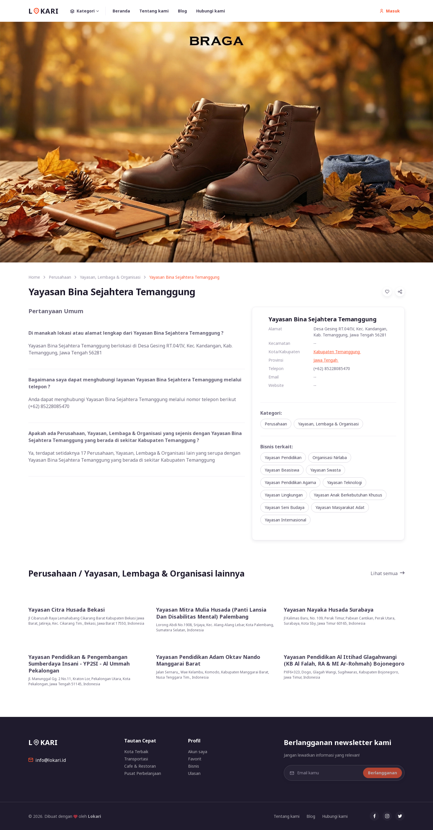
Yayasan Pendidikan (283, 457)
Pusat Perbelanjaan (142, 773)
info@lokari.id (47, 760)
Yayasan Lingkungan (284, 495)
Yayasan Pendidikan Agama (290, 482)
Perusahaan (60, 277)
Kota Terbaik (136, 751)
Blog (182, 11)
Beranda (121, 11)
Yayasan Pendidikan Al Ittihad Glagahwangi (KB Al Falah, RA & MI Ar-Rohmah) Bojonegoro (344, 660)
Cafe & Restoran (140, 766)
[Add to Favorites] (387, 291)
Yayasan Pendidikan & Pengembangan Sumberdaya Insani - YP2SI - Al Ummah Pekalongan (79, 664)
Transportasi (136, 759)
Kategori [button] (88, 11)
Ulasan (194, 773)
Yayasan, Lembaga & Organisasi (110, 277)
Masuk (390, 11)
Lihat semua (388, 573)
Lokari (94, 816)
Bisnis (193, 766)
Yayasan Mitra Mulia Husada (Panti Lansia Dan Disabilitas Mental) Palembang (211, 613)
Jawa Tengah (326, 360)
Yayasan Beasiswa (282, 470)
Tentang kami (154, 11)
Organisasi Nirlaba (330, 457)
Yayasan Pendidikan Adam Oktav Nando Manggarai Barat (208, 660)
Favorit (194, 759)
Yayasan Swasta (325, 470)
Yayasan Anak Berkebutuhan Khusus (348, 495)
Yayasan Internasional (285, 520)
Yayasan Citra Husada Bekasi (66, 609)
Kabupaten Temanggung (337, 351)
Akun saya (197, 751)
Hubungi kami (210, 11)
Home (34, 277)
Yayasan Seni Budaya (284, 507)
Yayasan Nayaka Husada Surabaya (329, 609)
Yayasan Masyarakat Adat (340, 507)
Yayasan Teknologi (344, 482)
